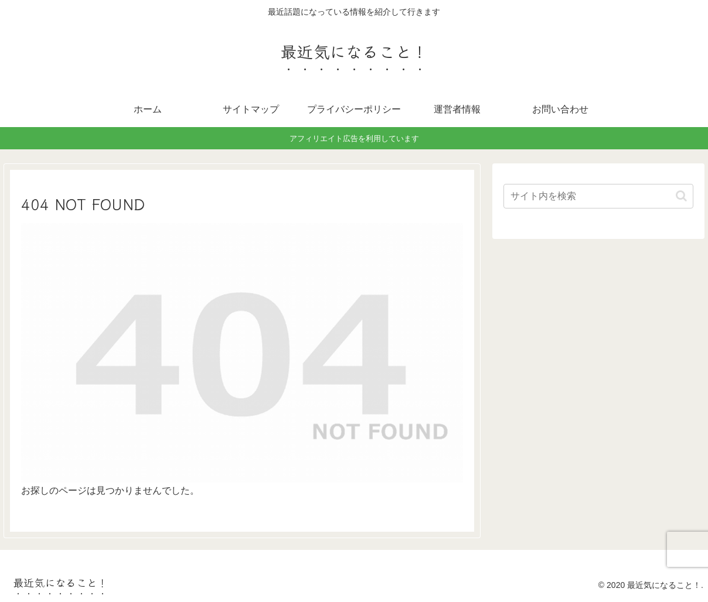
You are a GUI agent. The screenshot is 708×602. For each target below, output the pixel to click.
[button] (681, 196)
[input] (598, 196)
